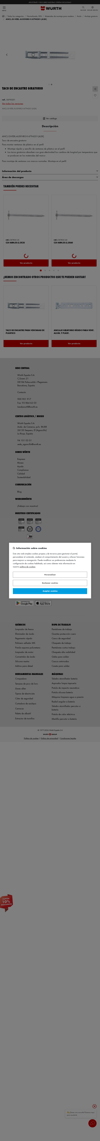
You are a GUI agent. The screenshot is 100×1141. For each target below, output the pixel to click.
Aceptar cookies (50, 591)
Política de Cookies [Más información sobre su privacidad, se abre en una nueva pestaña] (27, 566)
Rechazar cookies (50, 583)
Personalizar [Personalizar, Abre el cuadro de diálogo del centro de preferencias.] (50, 575)
